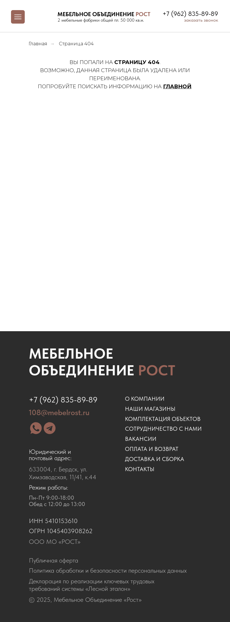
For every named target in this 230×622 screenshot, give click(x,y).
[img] (43, 17)
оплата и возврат (151, 448)
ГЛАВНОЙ (177, 86)
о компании (144, 398)
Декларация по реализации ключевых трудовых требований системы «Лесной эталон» (91, 585)
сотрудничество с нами (163, 428)
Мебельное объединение (102, 362)
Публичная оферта (53, 560)
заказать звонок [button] (201, 20)
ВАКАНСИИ (140, 438)
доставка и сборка (154, 459)
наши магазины (150, 408)
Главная (38, 43)
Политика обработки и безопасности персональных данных (108, 570)
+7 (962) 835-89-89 (190, 14)
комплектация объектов (163, 418)
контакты (139, 469)
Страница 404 (76, 43)
